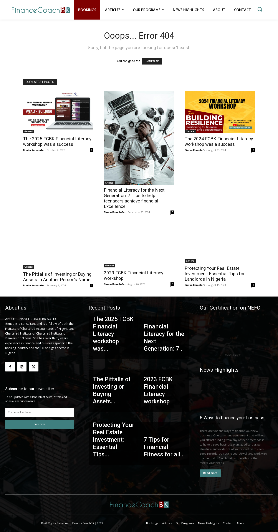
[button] (259, 9)
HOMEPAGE (152, 61)
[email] (39, 412)
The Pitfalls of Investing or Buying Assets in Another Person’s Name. (57, 277)
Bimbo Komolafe (33, 150)
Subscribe (39, 424)
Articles (109, 182)
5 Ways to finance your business (232, 417)
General (28, 131)
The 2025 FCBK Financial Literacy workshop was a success (57, 141)
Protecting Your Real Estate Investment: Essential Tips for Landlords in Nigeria (215, 274)
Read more (210, 473)
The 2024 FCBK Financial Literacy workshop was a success (219, 141)
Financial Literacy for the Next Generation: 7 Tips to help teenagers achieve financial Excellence (134, 198)
